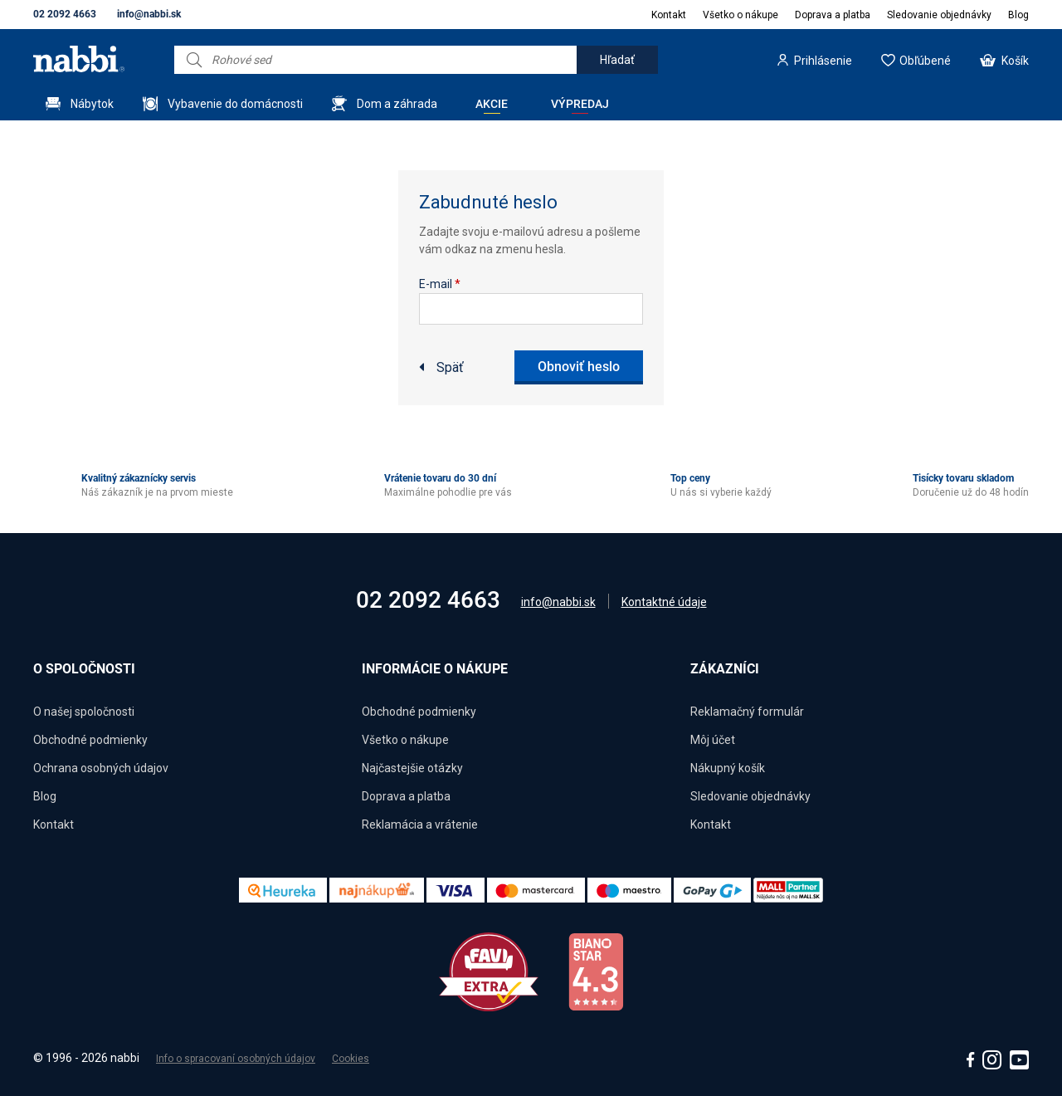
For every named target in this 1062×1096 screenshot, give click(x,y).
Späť (450, 367)
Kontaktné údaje (664, 602)
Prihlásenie (823, 60)
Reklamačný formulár (747, 711)
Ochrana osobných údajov (100, 768)
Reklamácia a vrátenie (420, 824)
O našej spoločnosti (83, 711)
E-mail (439, 284)
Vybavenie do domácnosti (235, 103)
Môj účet (712, 739)
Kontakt (668, 15)
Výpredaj (580, 103)
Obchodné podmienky (90, 739)
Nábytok (92, 103)
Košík (1015, 60)
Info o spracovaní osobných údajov (235, 1058)
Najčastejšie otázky (412, 768)
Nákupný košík (727, 768)
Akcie (491, 103)
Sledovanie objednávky (939, 15)
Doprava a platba (832, 15)
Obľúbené (925, 60)
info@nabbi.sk (149, 14)
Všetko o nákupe (740, 15)
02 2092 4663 (64, 14)
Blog (1018, 15)
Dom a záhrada (397, 103)
